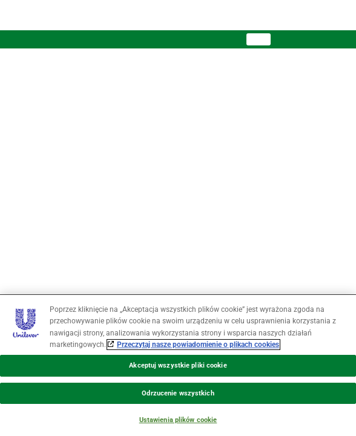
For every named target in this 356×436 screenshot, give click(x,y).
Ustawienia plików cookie (178, 420)
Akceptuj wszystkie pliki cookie (177, 365)
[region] (178, 365)
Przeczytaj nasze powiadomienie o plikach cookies (198, 344)
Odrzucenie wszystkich (178, 393)
